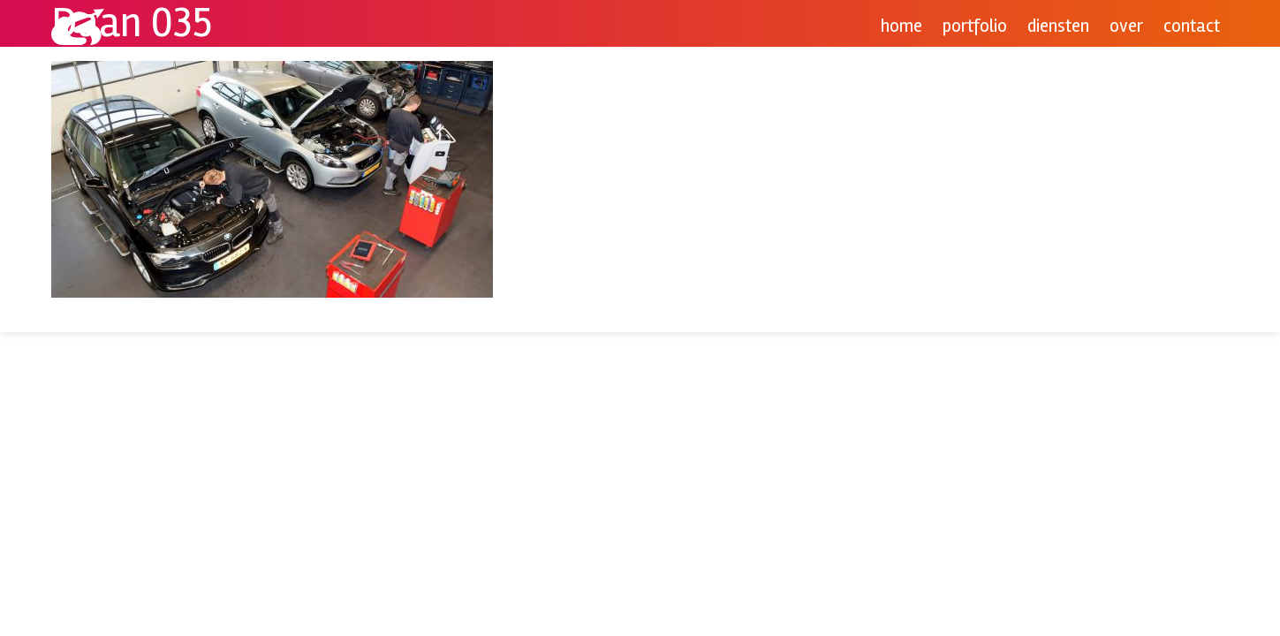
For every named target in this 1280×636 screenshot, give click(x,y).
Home (901, 26)
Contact (1191, 26)
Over (1126, 26)
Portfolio (975, 26)
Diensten (1058, 26)
